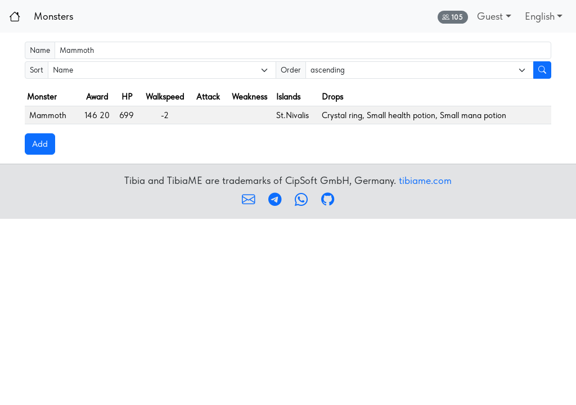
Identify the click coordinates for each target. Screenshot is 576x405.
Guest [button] (490, 16)
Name (40, 50)
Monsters (53, 16)
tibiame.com (425, 180)
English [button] (540, 16)
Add (40, 143)
